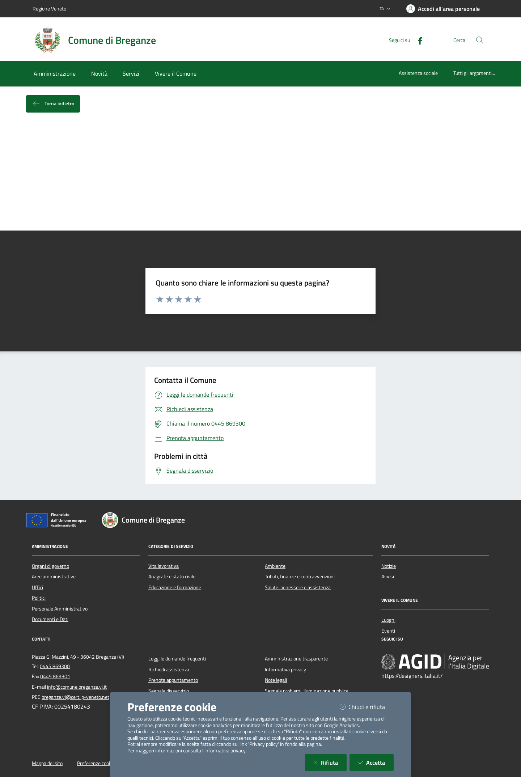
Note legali (276, 680)
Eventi (388, 631)
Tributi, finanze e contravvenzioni (300, 576)
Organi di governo (50, 566)
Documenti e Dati (50, 619)
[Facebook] (417, 40)
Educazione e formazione (174, 587)
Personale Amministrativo (60, 609)
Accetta (376, 762)
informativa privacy (225, 751)
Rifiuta (330, 762)
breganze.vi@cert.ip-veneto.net (75, 697)
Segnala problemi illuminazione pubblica (306, 691)
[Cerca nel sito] (479, 40)
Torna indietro (53, 104)
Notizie (388, 566)
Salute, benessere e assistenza (298, 587)
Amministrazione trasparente (296, 659)
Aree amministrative (54, 576)
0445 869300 (55, 666)
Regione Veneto (49, 8)
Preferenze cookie (96, 763)
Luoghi (388, 620)
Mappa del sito (47, 763)
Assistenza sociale (418, 73)
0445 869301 (55, 676)
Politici (39, 598)
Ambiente (275, 566)
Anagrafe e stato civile (171, 576)
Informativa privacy (285, 669)
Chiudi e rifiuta (367, 706)
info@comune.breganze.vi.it (77, 687)
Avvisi (387, 576)
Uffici (37, 587)
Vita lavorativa (163, 566)
